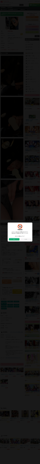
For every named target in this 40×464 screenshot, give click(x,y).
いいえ (26, 239)
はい (14, 239)
